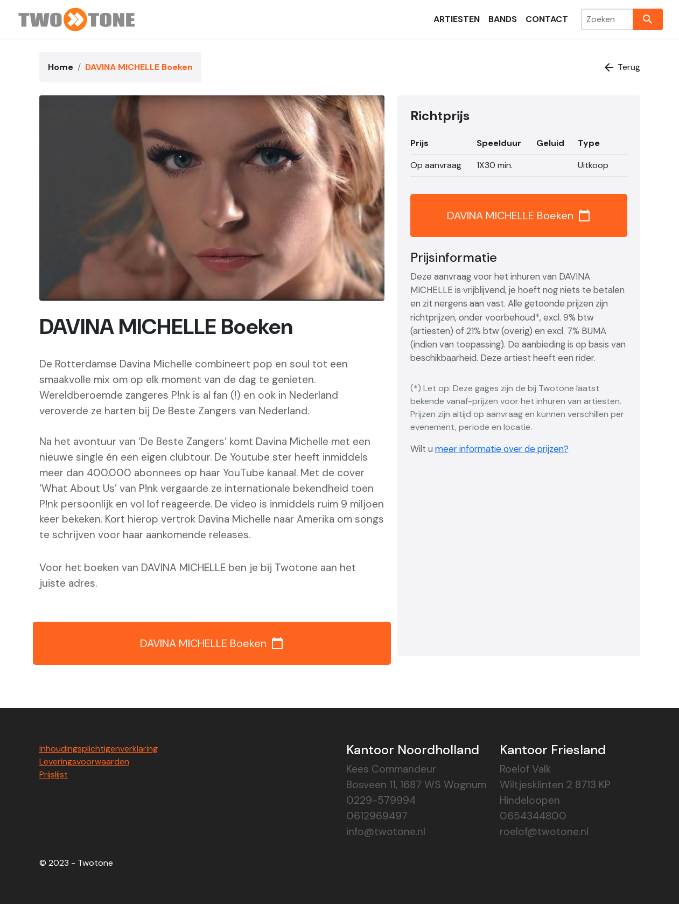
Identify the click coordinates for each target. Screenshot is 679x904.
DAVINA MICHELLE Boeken (212, 643)
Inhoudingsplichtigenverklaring (98, 748)
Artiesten (456, 19)
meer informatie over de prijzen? (502, 449)
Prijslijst (53, 774)
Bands (502, 19)
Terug (621, 67)
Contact (547, 19)
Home (60, 67)
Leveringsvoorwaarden (84, 761)
